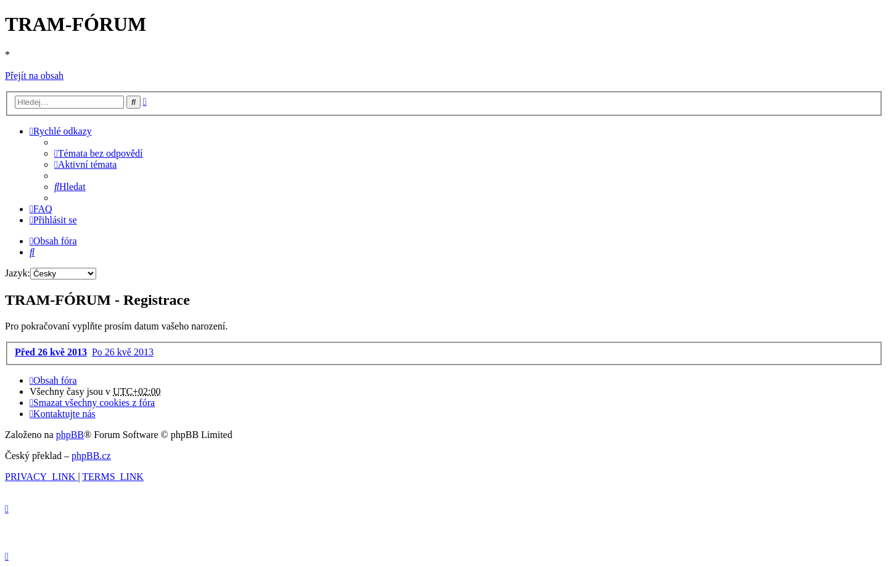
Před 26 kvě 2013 (51, 352)
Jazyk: (17, 273)
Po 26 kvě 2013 (123, 352)
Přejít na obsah (34, 75)
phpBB (70, 434)
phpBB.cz (91, 455)
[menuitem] (98, 153)
